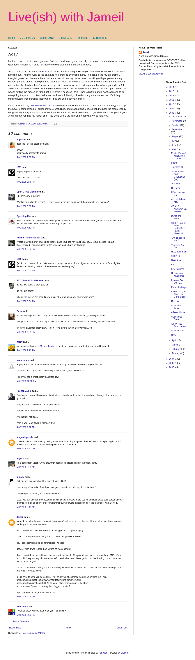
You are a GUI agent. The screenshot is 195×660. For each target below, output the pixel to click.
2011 (172, 100)
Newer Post (15, 627)
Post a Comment (21, 621)
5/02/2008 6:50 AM (26, 448)
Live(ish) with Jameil (66, 17)
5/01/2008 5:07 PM (26, 270)
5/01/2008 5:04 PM (26, 249)
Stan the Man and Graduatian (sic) (178, 175)
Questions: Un (178, 330)
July (174, 141)
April (174, 340)
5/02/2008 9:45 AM (26, 507)
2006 (172, 363)
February (176, 349)
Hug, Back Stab (178, 251)
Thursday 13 (177, 167)
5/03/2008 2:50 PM (26, 615)
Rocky (45, 71)
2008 (172, 113)
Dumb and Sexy (176, 217)
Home (11, 37)
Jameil (20, 517)
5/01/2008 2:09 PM (26, 157)
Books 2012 (47, 37)
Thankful (82, 37)
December (177, 116)
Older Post (121, 627)
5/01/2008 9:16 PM (26, 350)
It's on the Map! (178, 287)
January (176, 353)
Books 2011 (65, 37)
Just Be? (175, 183)
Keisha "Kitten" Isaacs (28, 237)
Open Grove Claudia (27, 191)
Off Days (175, 188)
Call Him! (175, 301)
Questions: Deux (176, 318)
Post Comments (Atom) (33, 633)
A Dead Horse (178, 312)
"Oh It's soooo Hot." (178, 239)
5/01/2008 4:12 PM (26, 227)
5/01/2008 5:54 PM (26, 301)
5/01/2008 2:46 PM (26, 182)
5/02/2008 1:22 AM (26, 427)
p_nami (20, 477)
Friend (174, 163)
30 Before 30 (27, 37)
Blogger (124, 653)
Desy (19, 311)
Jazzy (19, 342)
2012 (172, 95)
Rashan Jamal (24, 391)
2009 (172, 108)
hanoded (103, 653)
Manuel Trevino (47, 346)
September (177, 129)
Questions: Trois (176, 306)
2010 (172, 104)
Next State (176, 260)
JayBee (20, 458)
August (175, 136)
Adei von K (22, 606)
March (175, 345)
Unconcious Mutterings (177, 274)
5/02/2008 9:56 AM (26, 596)
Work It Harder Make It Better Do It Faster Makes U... (178, 228)
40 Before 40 (100, 37)
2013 (172, 91)
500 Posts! (176, 256)
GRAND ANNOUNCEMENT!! (179, 209)
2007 (172, 359)
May (174, 149)
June (174, 145)
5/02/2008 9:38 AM (26, 467)
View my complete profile (151, 73)
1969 (19, 167)
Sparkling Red (24, 216)
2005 (172, 367)
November (177, 121)
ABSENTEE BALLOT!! (42, 105)
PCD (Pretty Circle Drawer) (30, 280)
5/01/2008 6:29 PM (26, 332)
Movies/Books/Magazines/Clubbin (178, 156)
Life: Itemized (177, 269)
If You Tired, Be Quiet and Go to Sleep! (178, 294)
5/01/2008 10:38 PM (26, 381)
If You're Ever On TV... (177, 281)
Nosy (173, 335)
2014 (172, 87)
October (176, 125)
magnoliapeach (25, 437)
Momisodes (23, 360)
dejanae (21, 139)
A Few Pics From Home (178, 325)
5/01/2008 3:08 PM (26, 206)
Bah (173, 264)
